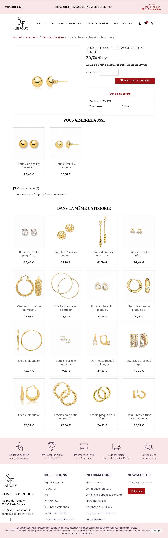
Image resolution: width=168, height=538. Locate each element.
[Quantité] (109, 72)
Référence (95, 101)
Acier (47, 494)
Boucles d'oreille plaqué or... (139, 308)
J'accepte (156, 530)
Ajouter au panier (135, 80)
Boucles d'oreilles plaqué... (102, 308)
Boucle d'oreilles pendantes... (102, 253)
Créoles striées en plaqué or (65, 308)
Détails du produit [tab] (120, 93)
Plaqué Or (50, 488)
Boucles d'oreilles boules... (65, 253)
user (140, 23)
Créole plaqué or (29, 360)
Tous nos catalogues (56, 507)
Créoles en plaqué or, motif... (29, 308)
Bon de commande (56, 513)
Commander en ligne (98, 488)
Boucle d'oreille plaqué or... (66, 165)
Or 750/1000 (51, 500)
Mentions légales (96, 500)
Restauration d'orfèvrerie (101, 513)
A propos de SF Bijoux (99, 507)
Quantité (91, 72)
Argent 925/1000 (54, 482)
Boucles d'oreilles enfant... (139, 253)
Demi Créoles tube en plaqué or (139, 416)
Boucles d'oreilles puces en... (29, 165)
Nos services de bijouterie (59, 519)
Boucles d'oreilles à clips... (139, 362)
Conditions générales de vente (104, 494)
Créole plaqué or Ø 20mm (102, 416)
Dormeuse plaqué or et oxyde (102, 362)
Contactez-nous (95, 519)
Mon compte (93, 482)
